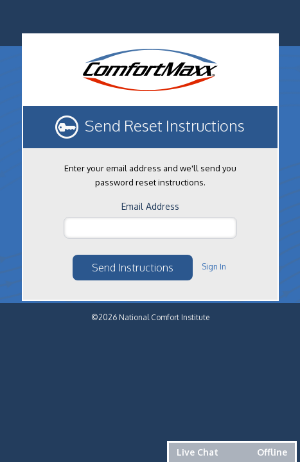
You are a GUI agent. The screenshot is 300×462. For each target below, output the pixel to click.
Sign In (214, 266)
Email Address (150, 206)
